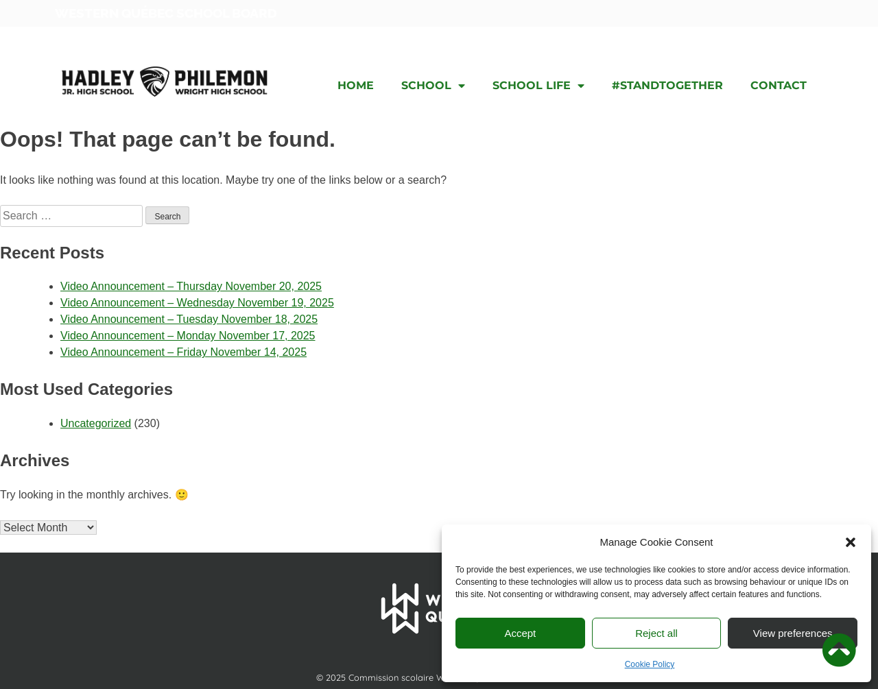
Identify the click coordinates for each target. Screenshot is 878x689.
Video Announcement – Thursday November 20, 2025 (191, 286)
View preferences (793, 633)
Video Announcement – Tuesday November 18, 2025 (189, 319)
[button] (850, 542)
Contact (778, 85)
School (433, 85)
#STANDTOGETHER (667, 85)
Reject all (656, 633)
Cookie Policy (650, 664)
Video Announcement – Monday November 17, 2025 (188, 335)
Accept (520, 633)
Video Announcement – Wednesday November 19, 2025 (197, 303)
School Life (538, 85)
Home (355, 85)
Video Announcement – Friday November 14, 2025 (183, 352)
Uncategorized (95, 423)
